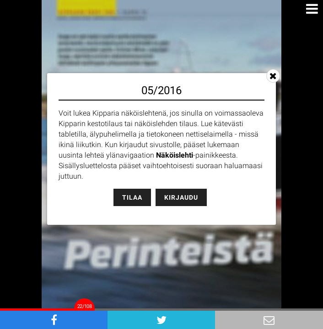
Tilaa (132, 197)
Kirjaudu (181, 197)
